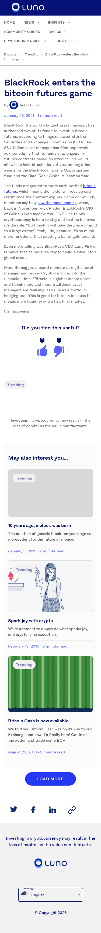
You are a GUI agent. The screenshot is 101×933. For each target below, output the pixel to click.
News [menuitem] (28, 22)
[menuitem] (50, 895)
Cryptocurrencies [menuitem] (22, 41)
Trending (31, 54)
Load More (50, 778)
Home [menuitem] (9, 22)
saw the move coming (57, 202)
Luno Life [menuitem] (63, 41)
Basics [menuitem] (54, 32)
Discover (11, 54)
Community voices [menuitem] (22, 32)
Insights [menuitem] (56, 22)
